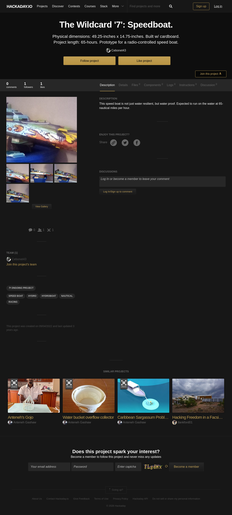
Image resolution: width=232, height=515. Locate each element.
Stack (104, 6)
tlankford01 (182, 422)
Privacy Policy (120, 498)
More (118, 6)
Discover (58, 6)
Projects (42, 6)
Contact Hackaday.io (57, 498)
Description (107, 85)
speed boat (16, 296)
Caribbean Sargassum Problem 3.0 (147, 417)
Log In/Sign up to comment (117, 191)
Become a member (83, 456)
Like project (144, 60)
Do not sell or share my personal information (176, 498)
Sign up (201, 6)
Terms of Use (101, 498)
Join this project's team (21, 264)
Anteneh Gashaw (22, 422)
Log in (218, 6)
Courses (90, 6)
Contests (74, 6)
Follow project (89, 60)
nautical (67, 296)
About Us (37, 498)
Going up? (115, 490)
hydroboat (49, 296)
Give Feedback (81, 498)
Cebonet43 (116, 50)
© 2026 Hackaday (116, 505)
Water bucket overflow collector (88, 417)
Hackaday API (140, 498)
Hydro (32, 296)
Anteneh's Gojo (20, 417)
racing (13, 302)
